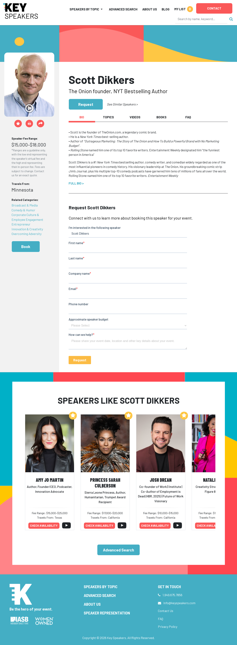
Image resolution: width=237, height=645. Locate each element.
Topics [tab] (108, 117)
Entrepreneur (21, 224)
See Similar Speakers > (122, 104)
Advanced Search (123, 9)
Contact (214, 8)
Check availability (44, 525)
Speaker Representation (107, 613)
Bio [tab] (81, 117)
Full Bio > (76, 183)
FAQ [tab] (188, 117)
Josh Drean (161, 480)
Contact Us (165, 611)
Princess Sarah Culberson (105, 482)
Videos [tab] (135, 117)
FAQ (160, 619)
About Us (149, 9)
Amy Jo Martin (49, 480)
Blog (165, 9)
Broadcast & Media (25, 205)
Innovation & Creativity (27, 229)
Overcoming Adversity (27, 234)
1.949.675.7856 (172, 595)
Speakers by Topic (100, 586)
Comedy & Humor (23, 210)
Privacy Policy (167, 626)
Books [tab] (161, 117)
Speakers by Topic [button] (84, 9)
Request (85, 104)
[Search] (201, 18)
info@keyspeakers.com (179, 603)
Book (25, 246)
